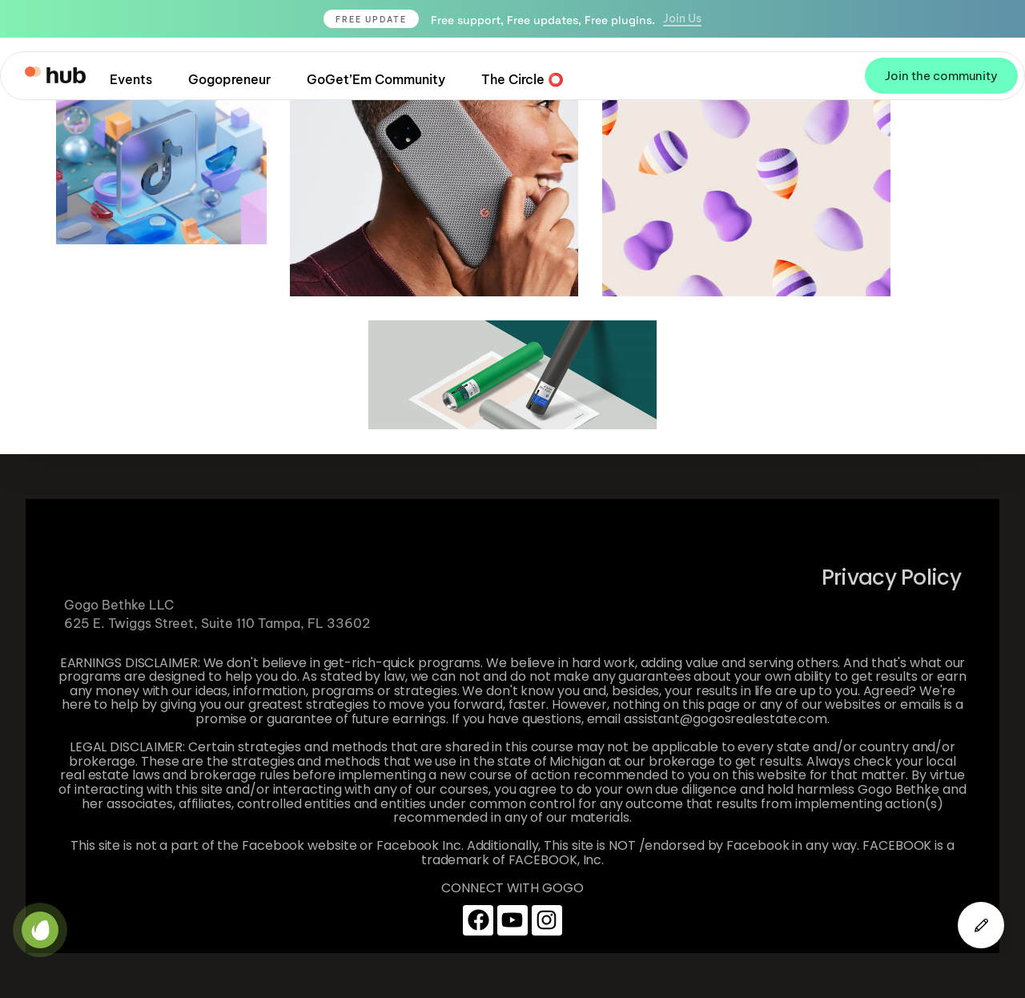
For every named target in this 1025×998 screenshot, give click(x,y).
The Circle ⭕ (522, 79)
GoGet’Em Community (376, 79)
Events (131, 79)
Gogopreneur (229, 79)
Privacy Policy (891, 577)
